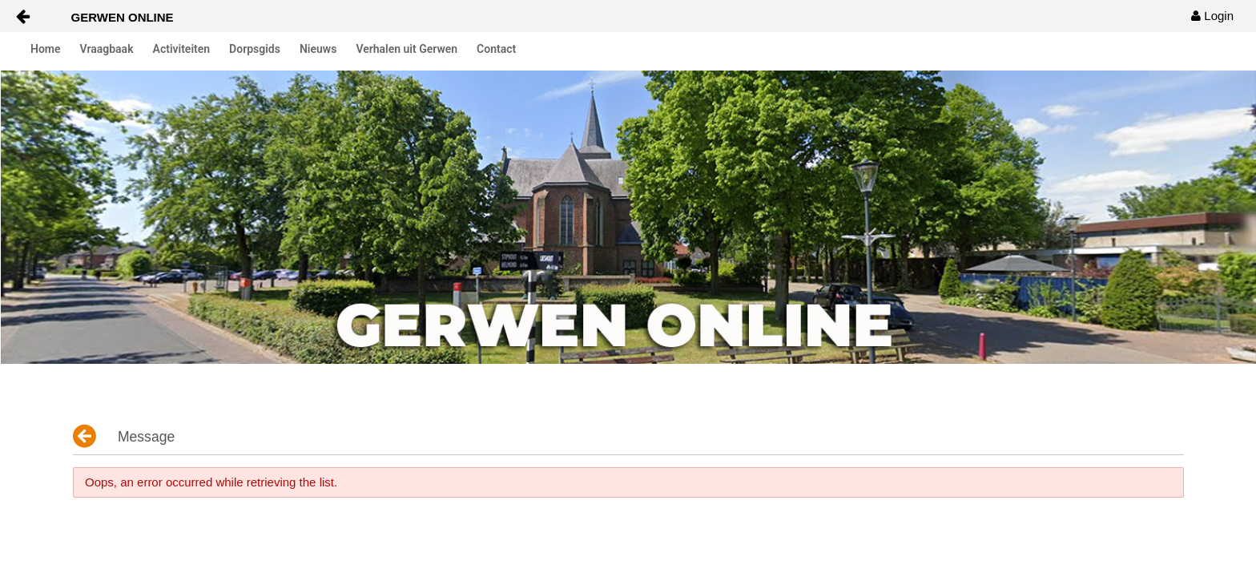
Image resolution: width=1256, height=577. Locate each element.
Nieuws (318, 48)
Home (45, 48)
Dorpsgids (254, 48)
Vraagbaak (107, 48)
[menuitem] (1212, 16)
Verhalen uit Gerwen (406, 48)
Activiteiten (182, 48)
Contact (496, 48)
